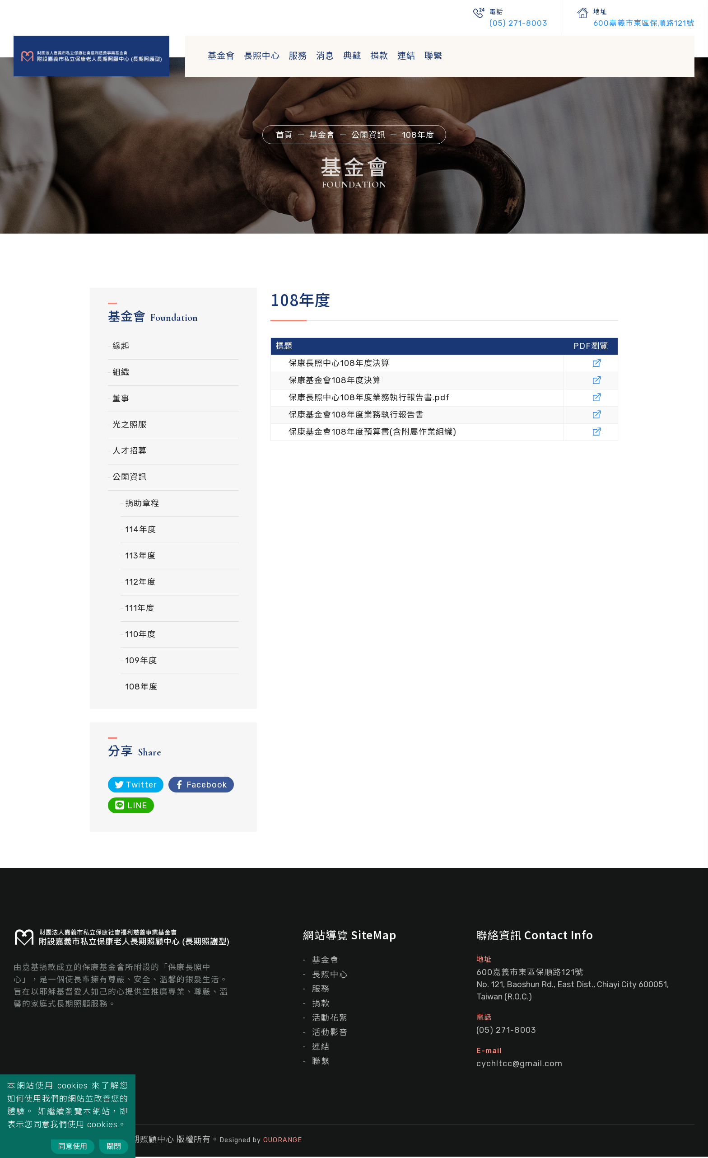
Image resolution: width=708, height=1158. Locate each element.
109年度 (141, 662)
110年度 (140, 636)
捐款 (379, 56)
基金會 (221, 56)
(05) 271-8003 (518, 23)
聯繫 (433, 56)
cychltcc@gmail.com (519, 1065)
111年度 (139, 609)
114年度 (140, 531)
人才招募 (129, 452)
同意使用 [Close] (72, 1146)
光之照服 (129, 426)
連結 (406, 56)
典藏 (352, 56)
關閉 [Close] (114, 1146)
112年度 (140, 583)
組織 (121, 374)
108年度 (141, 688)
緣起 (121, 347)
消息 (325, 56)
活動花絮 (330, 1019)
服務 (298, 56)
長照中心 (262, 56)
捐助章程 (142, 505)
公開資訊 (129, 478)
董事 (121, 400)
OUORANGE (282, 1141)
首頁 (284, 135)
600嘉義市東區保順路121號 (643, 23)
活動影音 (330, 1034)
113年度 (140, 557)
